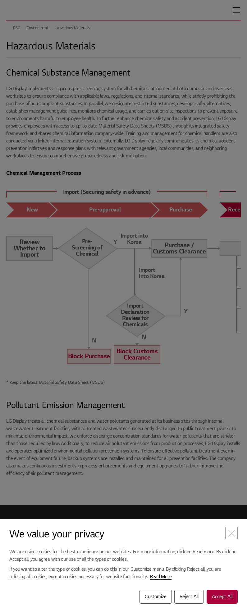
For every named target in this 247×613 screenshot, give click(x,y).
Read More (161, 576)
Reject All (189, 596)
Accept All (222, 596)
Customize (156, 596)
